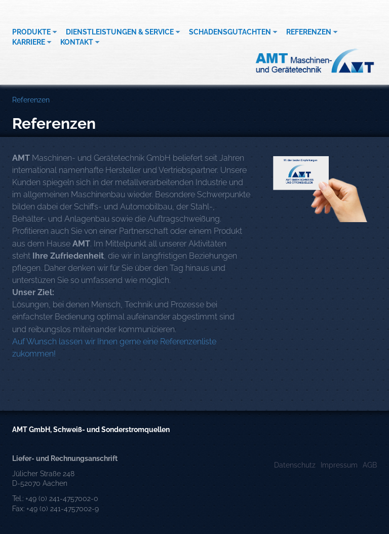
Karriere (28, 42)
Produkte (31, 32)
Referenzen (308, 32)
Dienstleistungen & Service (120, 32)
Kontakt (76, 42)
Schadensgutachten (230, 32)
